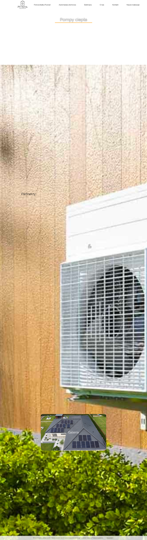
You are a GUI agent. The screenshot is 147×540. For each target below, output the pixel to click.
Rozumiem (110, 538)
